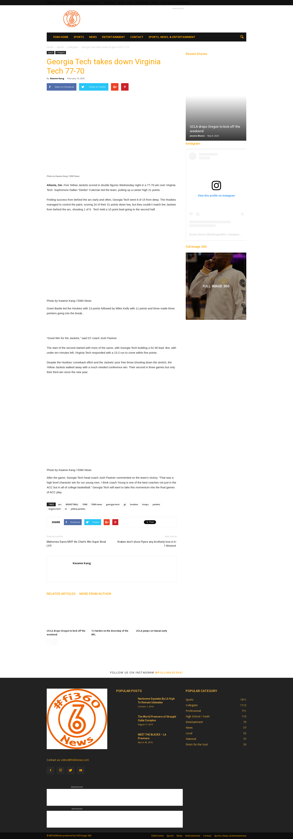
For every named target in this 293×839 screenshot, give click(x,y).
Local (189, 733)
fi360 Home (110, 2)
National (191, 739)
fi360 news (96, 504)
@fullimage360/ (169, 672)
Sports (121, 2)
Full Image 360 (196, 246)
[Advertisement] (178, 18)
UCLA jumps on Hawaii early (151, 630)
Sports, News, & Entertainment (175, 2)
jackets (156, 504)
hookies (134, 504)
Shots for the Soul (197, 744)
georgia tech (113, 504)
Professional (193, 711)
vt (66, 508)
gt (125, 504)
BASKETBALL (72, 504)
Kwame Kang (57, 78)
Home (50, 47)
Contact (154, 2)
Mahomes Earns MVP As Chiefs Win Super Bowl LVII (76, 543)
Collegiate (60, 52)
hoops (145, 504)
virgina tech (54, 508)
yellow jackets (78, 508)
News (129, 2)
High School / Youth (198, 716)
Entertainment (141, 2)
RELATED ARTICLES (61, 594)
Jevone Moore (197, 135)
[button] (241, 37)
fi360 (85, 504)
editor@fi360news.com (75, 760)
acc (60, 504)
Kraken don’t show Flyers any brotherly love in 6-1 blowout (147, 543)
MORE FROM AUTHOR (95, 594)
